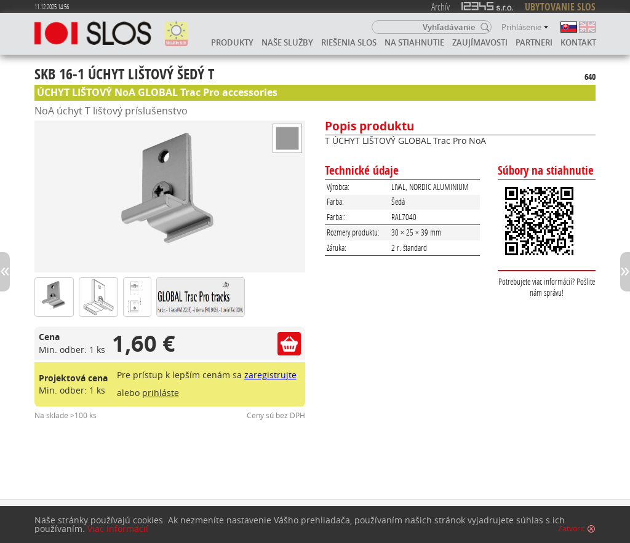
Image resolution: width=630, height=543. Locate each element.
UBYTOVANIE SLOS (560, 7)
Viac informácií (117, 528)
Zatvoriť (571, 529)
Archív (440, 6)
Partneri (534, 42)
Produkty (232, 42)
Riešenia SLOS (349, 42)
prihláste (160, 392)
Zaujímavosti (480, 42)
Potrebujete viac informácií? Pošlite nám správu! (546, 287)
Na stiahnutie (414, 42)
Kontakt (578, 42)
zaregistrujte (270, 375)
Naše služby (287, 42)
